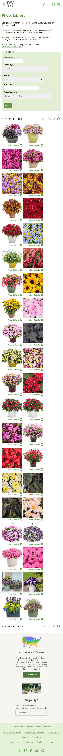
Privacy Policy (54, 733)
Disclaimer (41, 742)
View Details (13, 145)
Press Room (28, 742)
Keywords (8, 57)
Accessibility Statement (34, 733)
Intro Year (8, 84)
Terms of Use (8, 37)
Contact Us (15, 742)
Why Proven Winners (12, 733)
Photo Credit (8, 44)
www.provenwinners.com (12, 47)
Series (7, 75)
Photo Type (9, 65)
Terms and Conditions (31, 737)
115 (49, 119)
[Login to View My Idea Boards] (48, 3)
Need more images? (11, 30)
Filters (10, 51)
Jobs (51, 742)
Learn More (31, 675)
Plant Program (10, 92)
